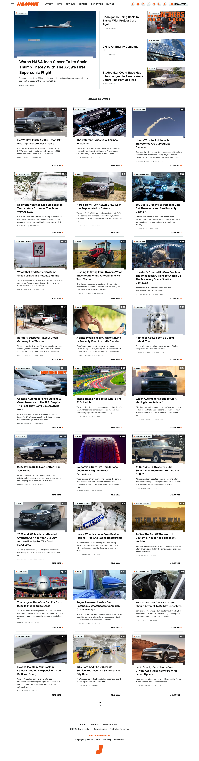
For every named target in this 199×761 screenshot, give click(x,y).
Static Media (83, 729)
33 (65, 368)
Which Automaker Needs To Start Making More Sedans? (156, 400)
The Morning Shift (24, 368)
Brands (83, 4)
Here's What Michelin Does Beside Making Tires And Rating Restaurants (99, 536)
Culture (80, 636)
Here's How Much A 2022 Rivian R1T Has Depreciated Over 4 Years (39, 141)
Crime (20, 307)
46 (183, 241)
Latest (49, 4)
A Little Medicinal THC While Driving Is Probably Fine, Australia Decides (99, 339)
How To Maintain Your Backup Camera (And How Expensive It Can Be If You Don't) (39, 670)
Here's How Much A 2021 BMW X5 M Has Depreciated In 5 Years (99, 206)
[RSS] (165, 4)
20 (65, 241)
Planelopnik (22, 13)
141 (123, 436)
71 (183, 436)
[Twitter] (149, 4)
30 (124, 241)
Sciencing (107, 739)
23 (65, 307)
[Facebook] (133, 4)
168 (64, 436)
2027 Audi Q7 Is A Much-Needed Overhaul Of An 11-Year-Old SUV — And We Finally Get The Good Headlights (38, 539)
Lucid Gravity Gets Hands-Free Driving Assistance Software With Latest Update (156, 671)
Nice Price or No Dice (143, 436)
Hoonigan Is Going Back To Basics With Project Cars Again (121, 20)
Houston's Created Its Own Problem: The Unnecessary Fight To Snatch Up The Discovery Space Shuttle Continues (158, 277)
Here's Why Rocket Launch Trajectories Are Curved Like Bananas (153, 144)
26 (124, 307)
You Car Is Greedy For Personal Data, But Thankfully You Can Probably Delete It (158, 208)
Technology (155, 41)
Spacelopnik (140, 109)
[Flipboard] (143, 4)
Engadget (79, 739)
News (59, 4)
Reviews (70, 4)
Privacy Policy (111, 724)
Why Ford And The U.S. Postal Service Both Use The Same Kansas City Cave (98, 670)
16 (124, 572)
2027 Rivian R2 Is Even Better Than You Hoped (39, 468)
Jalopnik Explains (143, 174)
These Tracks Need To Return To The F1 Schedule (99, 400)
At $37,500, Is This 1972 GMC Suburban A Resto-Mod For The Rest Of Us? (158, 470)
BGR (98, 739)
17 (65, 503)
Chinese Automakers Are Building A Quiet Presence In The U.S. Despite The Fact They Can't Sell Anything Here (39, 404)
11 (65, 636)
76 (183, 368)
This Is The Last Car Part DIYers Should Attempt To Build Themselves (158, 604)
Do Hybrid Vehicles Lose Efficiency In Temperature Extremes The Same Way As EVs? (40, 208)
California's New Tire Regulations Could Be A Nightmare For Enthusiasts (97, 470)
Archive (94, 724)
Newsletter (178, 4)
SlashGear (119, 739)
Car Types (97, 4)
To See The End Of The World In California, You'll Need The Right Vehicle (156, 538)
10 (65, 572)
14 (124, 368)
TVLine (90, 739)
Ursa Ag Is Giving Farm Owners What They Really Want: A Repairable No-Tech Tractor (99, 276)
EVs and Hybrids (24, 174)
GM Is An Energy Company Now (120, 48)
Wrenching (155, 13)
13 (124, 636)
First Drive (22, 436)
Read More (56, 165)
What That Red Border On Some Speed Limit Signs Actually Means (38, 274)
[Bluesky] (138, 4)
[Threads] (154, 4)
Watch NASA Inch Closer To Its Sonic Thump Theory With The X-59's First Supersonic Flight (53, 67)
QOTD (79, 368)
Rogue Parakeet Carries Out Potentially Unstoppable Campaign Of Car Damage (98, 606)
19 (183, 636)
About (83, 724)
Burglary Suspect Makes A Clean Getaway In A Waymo (37, 339)
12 (183, 174)
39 (183, 307)
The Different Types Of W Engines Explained (97, 141)
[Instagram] (159, 4)
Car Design (81, 109)
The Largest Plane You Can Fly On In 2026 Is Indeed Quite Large (39, 604)
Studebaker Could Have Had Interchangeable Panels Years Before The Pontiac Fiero (123, 76)
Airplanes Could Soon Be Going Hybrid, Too (155, 339)
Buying (110, 4)
